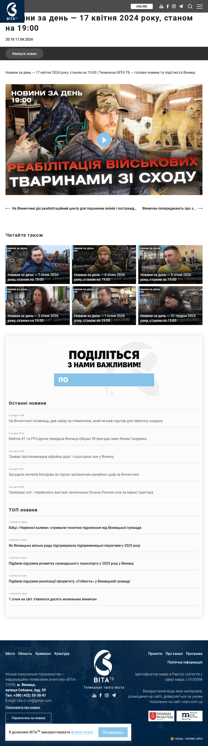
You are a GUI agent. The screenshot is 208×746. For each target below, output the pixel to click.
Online (141, 6)
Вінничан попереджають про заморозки (172, 208)
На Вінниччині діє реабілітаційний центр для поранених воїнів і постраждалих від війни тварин (75, 208)
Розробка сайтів (194, 739)
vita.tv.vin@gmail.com (34, 700)
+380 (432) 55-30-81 (29, 695)
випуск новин (25, 53)
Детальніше (104, 418)
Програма (194, 653)
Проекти (155, 653)
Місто (10, 653)
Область (25, 653)
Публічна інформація (185, 662)
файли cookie (82, 732)
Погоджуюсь (113, 732)
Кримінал (43, 653)
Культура (62, 653)
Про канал (174, 653)
